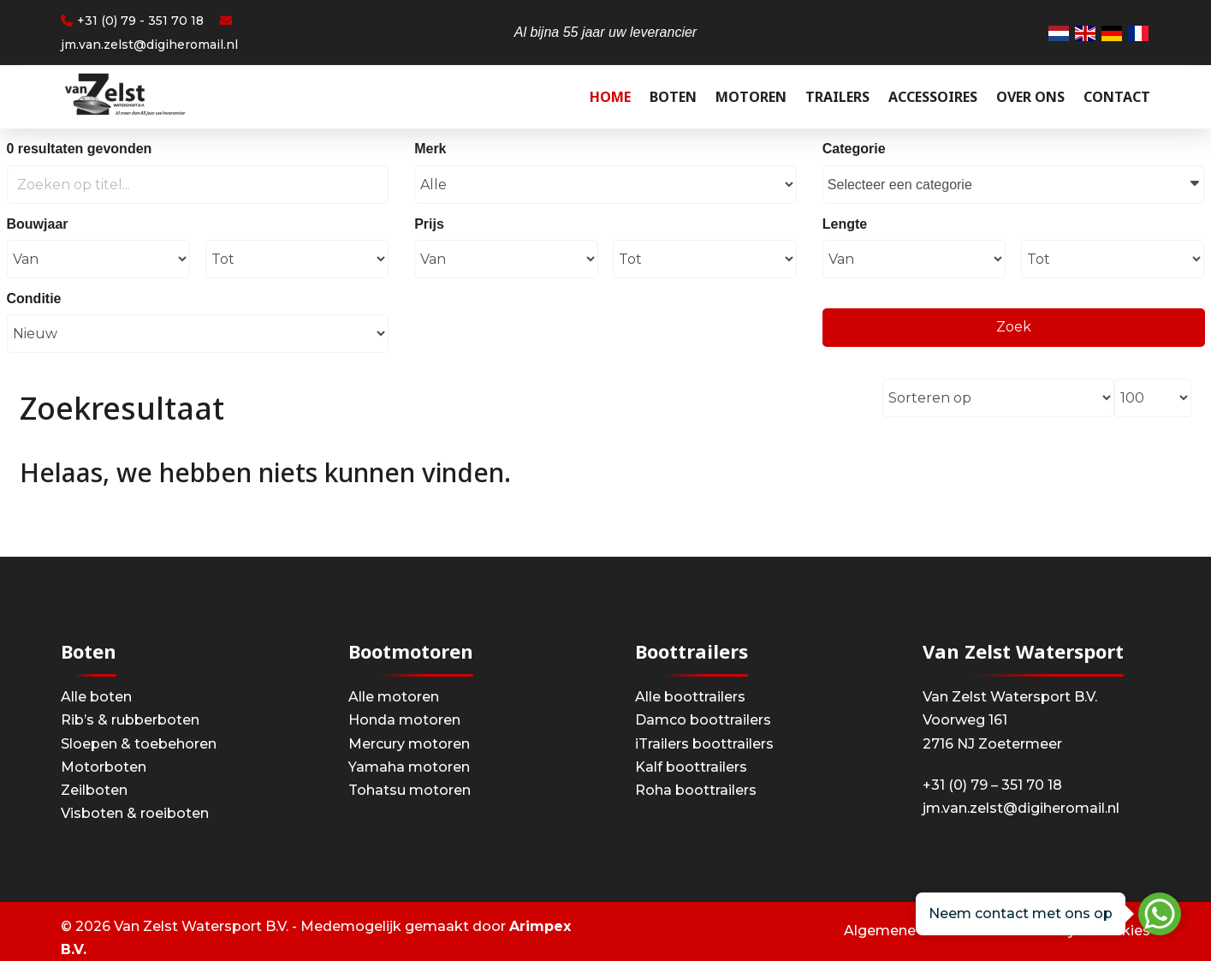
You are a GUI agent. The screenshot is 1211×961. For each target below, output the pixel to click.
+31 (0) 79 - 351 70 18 (132, 20)
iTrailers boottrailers (704, 744)
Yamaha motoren (409, 767)
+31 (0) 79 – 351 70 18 (992, 785)
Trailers (837, 96)
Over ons (1030, 96)
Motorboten (103, 767)
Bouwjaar (37, 224)
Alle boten (96, 697)
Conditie (34, 298)
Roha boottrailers (696, 790)
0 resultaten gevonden (79, 148)
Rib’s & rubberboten (130, 720)
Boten (673, 96)
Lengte (844, 224)
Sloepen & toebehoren (139, 744)
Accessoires (932, 96)
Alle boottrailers (690, 697)
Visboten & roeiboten (135, 813)
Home (610, 96)
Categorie (854, 148)
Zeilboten (94, 790)
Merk (430, 148)
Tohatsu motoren (409, 790)
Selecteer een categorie (1014, 182)
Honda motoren (404, 720)
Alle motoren (393, 697)
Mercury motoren (409, 744)
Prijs (429, 224)
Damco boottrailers (703, 720)
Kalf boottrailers (691, 767)
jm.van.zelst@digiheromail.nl (1021, 808)
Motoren (751, 96)
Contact (1116, 96)
